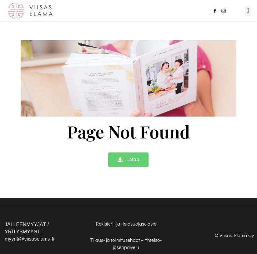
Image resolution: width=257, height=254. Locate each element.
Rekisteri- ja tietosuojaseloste (126, 223)
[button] (248, 11)
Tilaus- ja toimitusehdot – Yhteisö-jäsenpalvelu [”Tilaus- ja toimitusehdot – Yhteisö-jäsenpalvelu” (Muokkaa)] (126, 243)
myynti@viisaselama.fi (29, 239)
